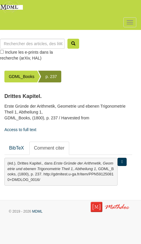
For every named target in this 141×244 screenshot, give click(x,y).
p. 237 (51, 76)
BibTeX (16, 147)
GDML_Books (21, 76)
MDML (37, 211)
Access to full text (20, 129)
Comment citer (49, 147)
